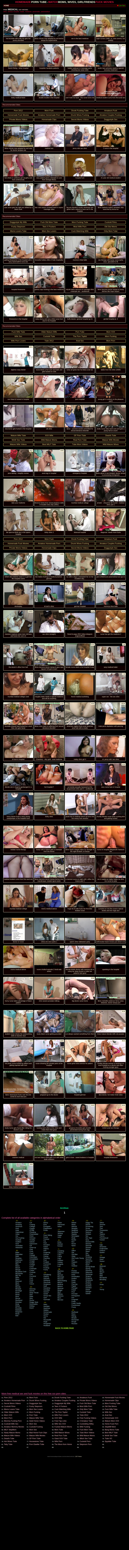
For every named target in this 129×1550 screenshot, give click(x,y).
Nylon (74, 1338)
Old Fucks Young (78, 1351)
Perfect (74, 1371)
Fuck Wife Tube (111, 1502)
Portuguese (76, 1388)
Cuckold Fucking (36, 1520)
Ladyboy (61, 1345)
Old (73, 1345)
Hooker (46, 1407)
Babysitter (19, 1347)
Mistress (61, 1389)
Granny (46, 1384)
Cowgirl (32, 1357)
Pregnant (75, 1392)
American (19, 1319)
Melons (60, 1379)
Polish (74, 1383)
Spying (88, 1361)
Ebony (46, 1315)
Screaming (89, 1319)
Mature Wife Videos (12, 1528)
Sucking (88, 1377)
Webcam (103, 1359)
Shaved (88, 1336)
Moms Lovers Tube (11, 1502)
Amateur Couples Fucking (64, 1493)
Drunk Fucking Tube (62, 1490)
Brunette (19, 1401)
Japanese (61, 1324)
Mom (59, 1391)
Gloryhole (47, 1375)
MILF (59, 1385)
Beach (18, 1360)
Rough (74, 1414)
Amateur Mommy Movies (14, 1520)
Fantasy (46, 1332)
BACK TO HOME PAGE (64, 1421)
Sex (87, 1329)
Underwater (104, 1341)
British (18, 1399)
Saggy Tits (89, 1315)
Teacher (102, 1317)
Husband (47, 1418)
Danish (32, 1383)
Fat (45, 1334)
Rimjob (74, 1410)
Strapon (88, 1369)
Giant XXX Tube (60, 1531)
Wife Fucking (85, 1520)
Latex (59, 1347)
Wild (101, 1368)
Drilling (32, 1399)
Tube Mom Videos (87, 1525)
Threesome (104, 1323)
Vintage (102, 1350)
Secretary (89, 1323)
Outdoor (74, 1358)
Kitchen (60, 1337)
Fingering (47, 1345)
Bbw (17, 1357)
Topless (102, 1327)
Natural (74, 1319)
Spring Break (90, 1359)
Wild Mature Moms (87, 1528)
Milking (60, 1387)
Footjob (46, 1355)
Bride (17, 1397)
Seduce (88, 1325)
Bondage (19, 1383)
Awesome (19, 1340)
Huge (45, 1414)
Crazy (32, 1359)
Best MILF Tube (111, 1525)
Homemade (48, 1405)
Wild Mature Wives (62, 1525)
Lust (59, 1359)
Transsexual (104, 1331)
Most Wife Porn (86, 1499)
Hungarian (47, 1416)
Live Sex (121, 6)
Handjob (47, 1399)
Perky (74, 1373)
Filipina (46, 1341)
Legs (59, 1351)
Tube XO (108, 1531)
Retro (73, 1407)
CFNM (32, 1323)
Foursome (47, 1357)
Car (31, 1315)
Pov (73, 1390)
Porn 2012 (8, 1490)
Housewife (47, 1412)
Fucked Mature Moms (63, 1520)
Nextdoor (75, 1325)
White (102, 1363)
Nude (73, 1331)
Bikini (17, 1372)
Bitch (17, 1376)
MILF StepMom (10, 1522)
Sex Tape (89, 1331)
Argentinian (20, 1325)
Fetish (46, 1339)
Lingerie (60, 1357)
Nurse (74, 1336)
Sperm (88, 1355)
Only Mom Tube (86, 1502)
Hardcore (47, 1401)
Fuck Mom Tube (86, 1522)
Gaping (46, 1369)
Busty (18, 1406)
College (32, 1348)
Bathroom (19, 1353)
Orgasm (74, 1355)
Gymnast (47, 1392)
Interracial (61, 1317)
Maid (59, 1366)
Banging (18, 1351)
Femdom (47, 1337)
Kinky (59, 1335)
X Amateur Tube (86, 1514)
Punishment (76, 1398)
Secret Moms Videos (12, 1496)
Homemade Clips (112, 1493)
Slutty (88, 1348)
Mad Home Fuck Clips (38, 1525)
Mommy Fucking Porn (13, 1514)
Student (88, 1375)
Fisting (46, 1349)
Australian (19, 1338)
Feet (45, 1336)
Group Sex (47, 1388)
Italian (60, 1319)
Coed (31, 1346)
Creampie (33, 1361)
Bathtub (18, 1355)
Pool (73, 1384)
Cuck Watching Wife (62, 1502)
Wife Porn (58, 1534)
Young (102, 1382)
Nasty (74, 1317)
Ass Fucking (20, 1331)
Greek (46, 1386)
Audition (18, 1334)
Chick (32, 1329)
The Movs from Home (63, 1537)
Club (31, 1342)
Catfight (32, 1319)
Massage (61, 1369)
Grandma (47, 1381)
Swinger (88, 1384)
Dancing (32, 1381)
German (46, 1371)
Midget (60, 1383)
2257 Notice (78, 1549)
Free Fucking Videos (88, 1511)
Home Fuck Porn (111, 1517)
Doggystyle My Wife (62, 1496)
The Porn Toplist (61, 1505)
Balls (17, 1349)
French (46, 1358)
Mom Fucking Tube (112, 1496)
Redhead (75, 1405)
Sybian (88, 1386)
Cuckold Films (9, 1499)
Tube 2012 (84, 1508)
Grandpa (47, 1383)
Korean (60, 1339)
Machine (61, 1364)
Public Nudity (76, 1396)
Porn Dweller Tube (36, 1537)
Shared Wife (90, 1334)
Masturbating (62, 1373)
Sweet (88, 1382)
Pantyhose (75, 1365)
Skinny (88, 1342)
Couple (32, 1355)
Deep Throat (34, 1385)
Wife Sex (108, 1505)
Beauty (18, 1362)
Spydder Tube (110, 1534)
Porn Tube (33, 1508)
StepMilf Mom (110, 1520)
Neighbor (75, 1323)
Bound (18, 1391)
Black (17, 1378)
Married (60, 1368)
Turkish (102, 1333)
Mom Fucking (34, 1505)
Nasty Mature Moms (12, 1525)
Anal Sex (108, 1508)
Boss (17, 1389)
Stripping (89, 1371)
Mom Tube (58, 1522)
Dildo (31, 1389)
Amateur (19, 1315)
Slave (88, 1344)
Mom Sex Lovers (36, 1502)
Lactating (61, 1343)
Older (73, 1349)
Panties (74, 1363)
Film (45, 1343)
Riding (74, 1409)
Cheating (33, 1325)
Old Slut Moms (111, 1499)
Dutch (32, 1401)
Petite (74, 1375)
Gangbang (47, 1367)
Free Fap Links (60, 1514)
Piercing (74, 1377)
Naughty (75, 1321)
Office (74, 1343)
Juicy (59, 1330)
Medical (60, 1377)
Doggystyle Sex (35, 1496)
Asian (18, 1327)
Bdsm (18, 1358)
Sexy (87, 1333)
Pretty (74, 1394)
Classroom (33, 1336)
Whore (102, 1365)
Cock (31, 1344)
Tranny (102, 1329)
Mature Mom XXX (112, 1514)
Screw (88, 1321)
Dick (31, 1387)
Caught (32, 1321)
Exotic (46, 1323)
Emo (45, 1317)
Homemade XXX (111, 1511)
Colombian (33, 1350)
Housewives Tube (36, 1534)
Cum (31, 1367)
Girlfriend (47, 1373)
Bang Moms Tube (112, 1522)
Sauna (88, 1317)
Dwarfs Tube (9, 1531)
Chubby (32, 1333)
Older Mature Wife (11, 1505)
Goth (45, 1379)
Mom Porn (8, 1511)
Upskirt (102, 1345)
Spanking (89, 1354)
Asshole (18, 1333)
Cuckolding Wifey (87, 1517)
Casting (32, 1317)
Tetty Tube (8, 1537)
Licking (60, 1355)
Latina (60, 1349)
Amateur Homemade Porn (14, 1493)
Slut (87, 1346)
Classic (32, 1334)
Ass (17, 1329)
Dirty (31, 1391)
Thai (101, 1321)
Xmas (102, 1377)
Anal (17, 1321)
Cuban (32, 1363)
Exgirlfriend (48, 1321)
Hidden (46, 1403)
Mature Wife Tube (36, 1511)
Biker (17, 1370)
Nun (73, 1334)
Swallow (89, 1378)
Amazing (19, 1317)
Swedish (89, 1380)
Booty (18, 1387)
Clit (31, 1338)
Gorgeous (47, 1377)
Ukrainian (103, 1339)
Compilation (34, 1352)
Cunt (31, 1371)
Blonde (18, 1380)
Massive (60, 1371)
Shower (88, 1340)
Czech (32, 1377)
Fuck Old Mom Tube (88, 1496)
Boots (18, 1385)
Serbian (88, 1327)
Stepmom (89, 1365)
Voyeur (102, 1354)
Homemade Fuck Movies (115, 1490)
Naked (74, 1315)
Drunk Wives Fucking (37, 1493)
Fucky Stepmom (35, 1499)
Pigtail (74, 1379)
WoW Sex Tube (111, 1528)
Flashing (47, 1351)
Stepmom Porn (86, 1537)
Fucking (46, 1360)
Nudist (74, 1333)
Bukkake (19, 1403)
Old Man (75, 1347)
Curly (31, 1373)
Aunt (17, 1336)
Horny (46, 1409)
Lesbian (60, 1353)
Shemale (89, 1338)
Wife (101, 1366)
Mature (60, 1375)
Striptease (89, 1373)
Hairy (45, 1397)
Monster (60, 1392)
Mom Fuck (33, 1490)
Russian (74, 1416)
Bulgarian (19, 1404)
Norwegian (75, 1329)
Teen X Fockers (60, 1499)
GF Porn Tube (35, 1531)
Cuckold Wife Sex (11, 1517)
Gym (45, 1390)
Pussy (74, 1400)
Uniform (102, 1343)
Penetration (76, 1369)
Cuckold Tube (85, 1505)
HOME (6, 6)
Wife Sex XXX (60, 1517)
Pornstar (75, 1386)
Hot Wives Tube (10, 1534)
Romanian (75, 1412)
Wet (101, 1361)
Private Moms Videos (88, 1493)
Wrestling (103, 1372)
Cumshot (33, 1369)
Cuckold (32, 1365)
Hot (45, 1410)
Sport (87, 1357)
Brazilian (19, 1395)
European (47, 1319)
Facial (46, 1330)
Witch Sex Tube (86, 1531)
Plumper (75, 1381)
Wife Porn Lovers (61, 1508)
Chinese (32, 1331)
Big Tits (18, 1368)
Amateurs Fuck (86, 1490)
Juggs (60, 1328)
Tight (101, 1325)
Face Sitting (48, 1328)
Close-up (33, 1340)
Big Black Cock (21, 1364)
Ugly (101, 1337)
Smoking (89, 1350)
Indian (60, 1315)
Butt (17, 1408)
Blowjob (18, 1381)
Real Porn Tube (60, 1528)
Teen (101, 1319)
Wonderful (103, 1370)
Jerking (60, 1326)
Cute (31, 1375)
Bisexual (19, 1374)
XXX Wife (58, 1511)
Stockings (89, 1367)
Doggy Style (34, 1395)
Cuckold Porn (85, 1534)
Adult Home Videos (37, 1514)
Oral (73, 1353)
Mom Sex (33, 1517)
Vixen (102, 1352)
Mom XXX (8, 1508)
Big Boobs (19, 1366)
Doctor (32, 1393)
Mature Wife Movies (37, 1528)
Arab (17, 1323)
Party (73, 1367)
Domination (34, 1397)
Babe (17, 1345)
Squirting (89, 1363)
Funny (46, 1362)
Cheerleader (34, 1327)
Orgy (73, 1357)
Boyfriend (19, 1393)
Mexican (61, 1381)
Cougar (32, 1354)
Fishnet (46, 1347)
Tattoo (102, 1315)
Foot (45, 1353)
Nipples (74, 1327)
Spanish (88, 1352)
